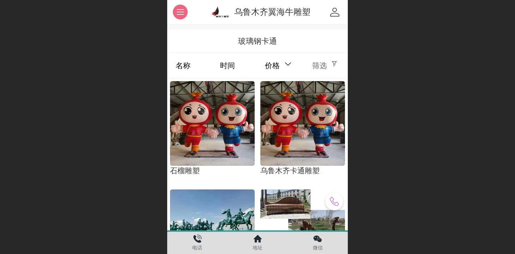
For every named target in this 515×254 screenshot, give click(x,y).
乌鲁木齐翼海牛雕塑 (272, 12)
